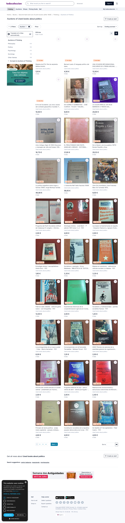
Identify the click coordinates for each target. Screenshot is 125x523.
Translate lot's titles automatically (15, 34)
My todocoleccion (109, 9)
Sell (40, 9)
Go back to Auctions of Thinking (20, 61)
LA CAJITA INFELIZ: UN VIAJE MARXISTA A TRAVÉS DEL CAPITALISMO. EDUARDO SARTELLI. (104, 106)
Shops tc (33, 503)
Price (36, 26)
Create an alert (111, 19)
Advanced (80, 3)
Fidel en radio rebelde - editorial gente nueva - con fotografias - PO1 (48, 308)
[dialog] (15, 500)
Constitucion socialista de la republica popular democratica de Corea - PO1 (76, 429)
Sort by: (100, 26)
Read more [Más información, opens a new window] (15, 491)
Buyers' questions (46, 503)
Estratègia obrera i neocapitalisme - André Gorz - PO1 (47, 267)
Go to (104, 444)
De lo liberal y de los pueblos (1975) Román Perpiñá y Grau (104, 146)
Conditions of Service (62, 509)
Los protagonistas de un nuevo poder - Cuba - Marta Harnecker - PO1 (48, 348)
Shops (25, 9)
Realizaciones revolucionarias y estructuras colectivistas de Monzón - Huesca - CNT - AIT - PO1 (104, 389)
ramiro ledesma (26, 462)
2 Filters (12, 26)
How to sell (34, 500)
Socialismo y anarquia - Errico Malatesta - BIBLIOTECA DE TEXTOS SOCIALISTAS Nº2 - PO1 (76, 267)
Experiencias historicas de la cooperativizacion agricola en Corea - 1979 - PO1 (76, 308)
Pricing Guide (33, 9)
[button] (14, 494)
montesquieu (45, 462)
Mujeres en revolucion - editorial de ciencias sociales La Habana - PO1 (104, 267)
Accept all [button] (9, 515)
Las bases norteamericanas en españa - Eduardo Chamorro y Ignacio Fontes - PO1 (105, 227)
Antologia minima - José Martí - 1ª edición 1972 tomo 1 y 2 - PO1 (75, 227)
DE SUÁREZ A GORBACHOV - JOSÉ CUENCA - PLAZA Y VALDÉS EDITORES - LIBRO (75, 106)
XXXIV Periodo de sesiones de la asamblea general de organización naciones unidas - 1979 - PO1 (103, 348)
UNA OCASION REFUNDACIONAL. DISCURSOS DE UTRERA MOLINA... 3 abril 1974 (104, 65)
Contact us (44, 506)
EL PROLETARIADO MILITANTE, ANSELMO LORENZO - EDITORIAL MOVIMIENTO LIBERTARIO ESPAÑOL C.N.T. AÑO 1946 (76, 146)
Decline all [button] (20, 515)
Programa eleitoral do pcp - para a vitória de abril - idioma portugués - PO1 (76, 389)
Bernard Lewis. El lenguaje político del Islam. (76, 65)
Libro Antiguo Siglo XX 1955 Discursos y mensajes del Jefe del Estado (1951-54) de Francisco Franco (48, 146)
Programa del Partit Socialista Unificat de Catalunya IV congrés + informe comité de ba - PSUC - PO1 (48, 227)
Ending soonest (110, 26)
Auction (22, 26)
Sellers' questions (46, 500)
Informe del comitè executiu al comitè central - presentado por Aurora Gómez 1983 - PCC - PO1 (48, 389)
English (60, 514)
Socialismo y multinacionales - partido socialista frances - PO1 (105, 308)
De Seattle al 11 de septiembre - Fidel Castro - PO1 (104, 429)
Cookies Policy (82, 509)
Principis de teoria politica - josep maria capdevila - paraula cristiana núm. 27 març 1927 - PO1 (47, 429)
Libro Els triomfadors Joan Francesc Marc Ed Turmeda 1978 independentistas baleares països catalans (104, 187)
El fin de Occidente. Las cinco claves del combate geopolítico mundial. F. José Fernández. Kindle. (48, 106)
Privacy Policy (73, 509)
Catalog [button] (10, 9)
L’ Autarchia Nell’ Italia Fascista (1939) (76, 185)
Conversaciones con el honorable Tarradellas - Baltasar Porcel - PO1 (75, 348)
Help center (45, 497)
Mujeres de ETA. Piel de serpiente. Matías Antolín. (47, 65)
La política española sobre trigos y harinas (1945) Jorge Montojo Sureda (48, 186)
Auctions (19, 9)
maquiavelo (36, 462)
